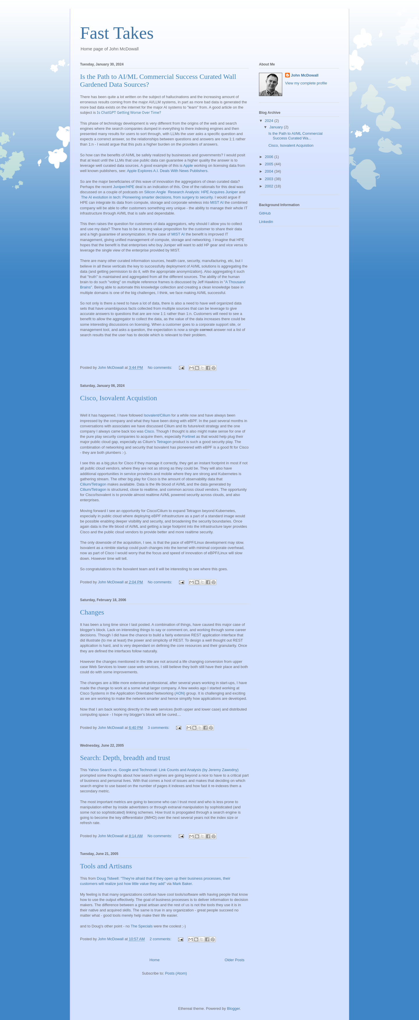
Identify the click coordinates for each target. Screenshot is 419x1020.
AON (180, 693)
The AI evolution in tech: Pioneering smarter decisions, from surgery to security (146, 197)
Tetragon (164, 442)
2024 (269, 120)
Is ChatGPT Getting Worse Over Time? (129, 112)
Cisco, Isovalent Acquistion (118, 398)
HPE (130, 187)
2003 (269, 179)
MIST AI (216, 202)
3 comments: (159, 727)
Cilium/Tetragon (93, 484)
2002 (269, 186)
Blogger (233, 1008)
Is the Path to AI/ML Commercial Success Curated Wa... (295, 135)
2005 (269, 164)
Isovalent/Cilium (157, 415)
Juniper (119, 187)
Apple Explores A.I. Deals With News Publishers (167, 171)
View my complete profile (306, 83)
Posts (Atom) (176, 973)
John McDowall (305, 75)
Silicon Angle (155, 192)
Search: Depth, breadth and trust (125, 758)
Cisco (149, 431)
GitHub (265, 213)
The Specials (142, 926)
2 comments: (161, 939)
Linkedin (266, 221)
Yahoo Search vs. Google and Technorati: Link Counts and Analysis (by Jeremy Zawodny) (163, 770)
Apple (188, 165)
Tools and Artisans (106, 866)
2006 (269, 157)
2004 (269, 171)
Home (155, 960)
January (276, 127)
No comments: (160, 367)
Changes (92, 612)
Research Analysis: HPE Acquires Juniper (203, 192)
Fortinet (188, 436)
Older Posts (234, 960)
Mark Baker (182, 883)
